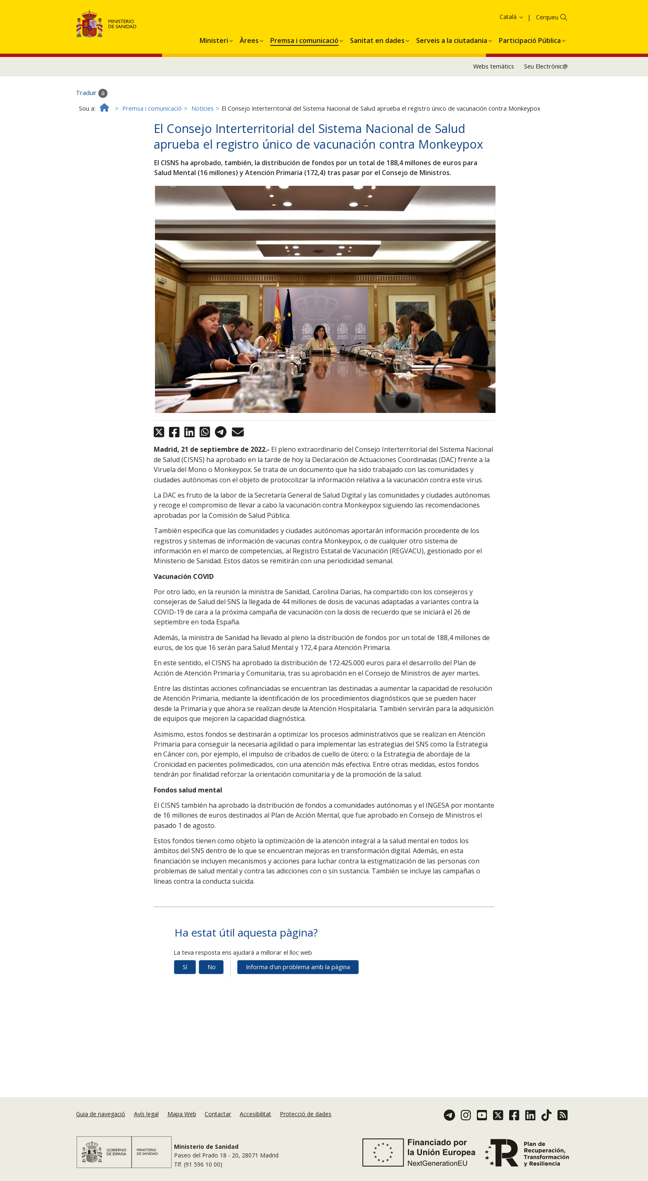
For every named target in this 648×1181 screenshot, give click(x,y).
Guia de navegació (100, 1114)
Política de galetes (297, 17)
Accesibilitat (255, 1114)
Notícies (202, 120)
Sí (185, 978)
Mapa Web (181, 1114)
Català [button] (512, 28)
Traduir (91, 104)
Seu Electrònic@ (546, 78)
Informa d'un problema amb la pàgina (298, 978)
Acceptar (342, 18)
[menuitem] (214, 50)
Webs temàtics (493, 78)
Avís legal (146, 1114)
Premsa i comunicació (152, 120)
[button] (214, 50)
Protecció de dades (305, 1114)
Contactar (218, 1114)
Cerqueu (547, 29)
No (211, 978)
